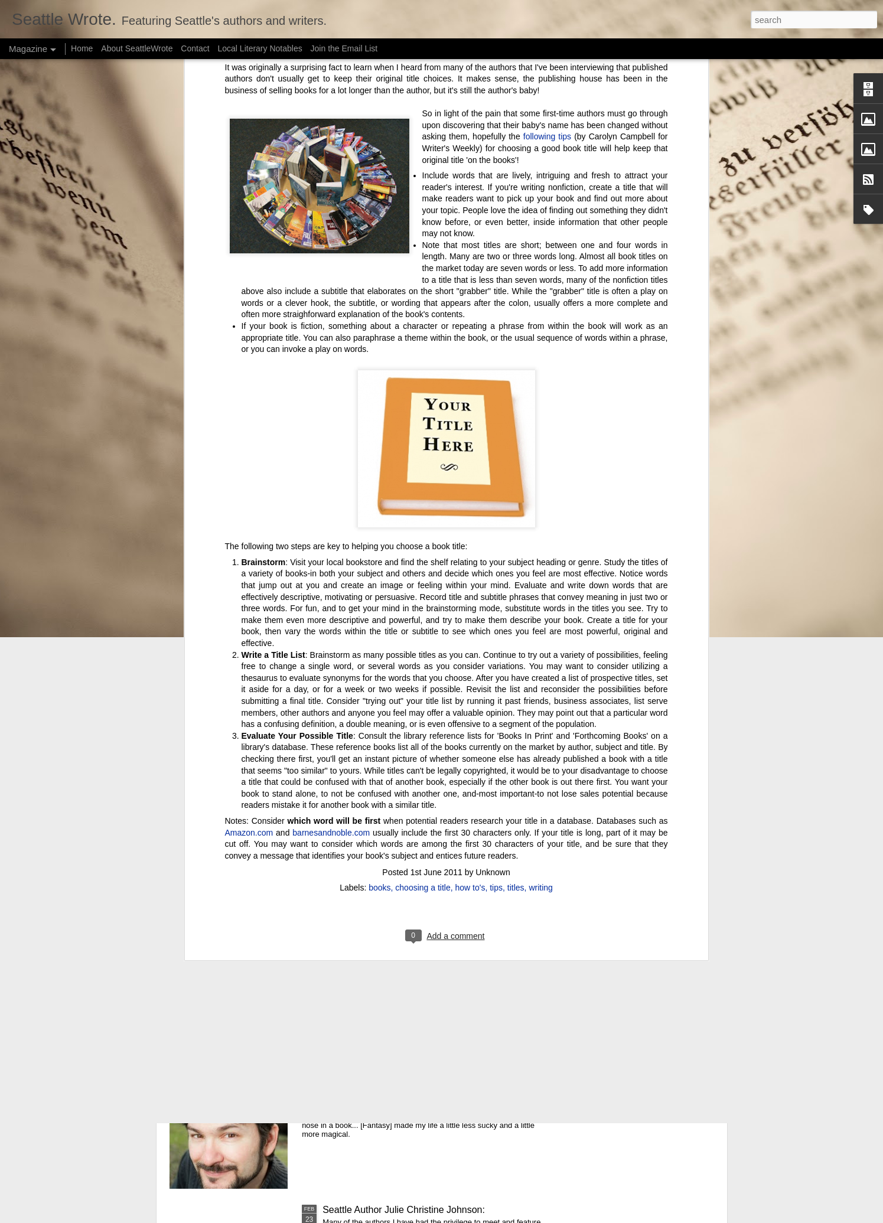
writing (540, 619)
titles (515, 619)
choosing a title (422, 619)
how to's (470, 619)
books (379, 619)
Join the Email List (344, 48)
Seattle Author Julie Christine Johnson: (403, 1210)
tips (496, 619)
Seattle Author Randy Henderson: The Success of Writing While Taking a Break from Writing (426, 1081)
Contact (195, 48)
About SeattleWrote (136, 48)
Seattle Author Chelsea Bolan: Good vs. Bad (415, 942)
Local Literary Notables (259, 48)
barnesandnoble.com (331, 563)
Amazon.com (249, 563)
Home (82, 48)
